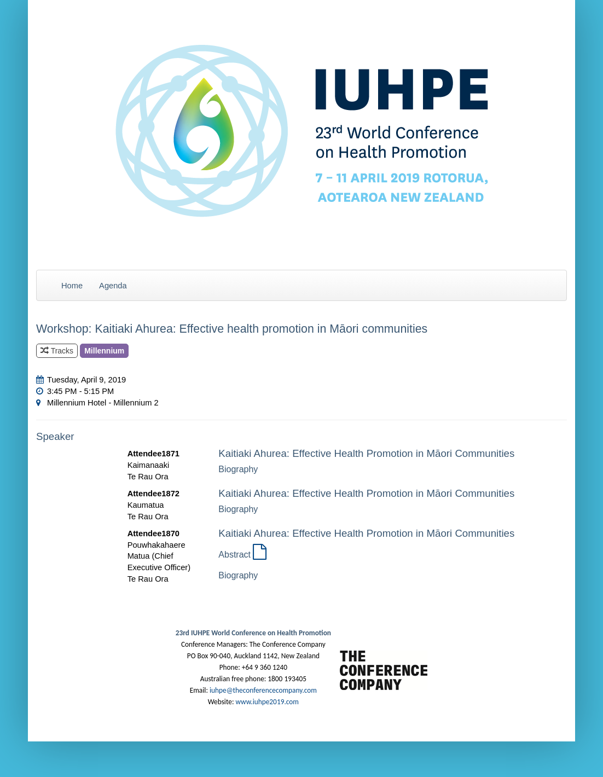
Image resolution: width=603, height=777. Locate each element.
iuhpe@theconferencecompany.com (263, 690)
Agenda (113, 285)
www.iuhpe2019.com (266, 701)
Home (72, 285)
